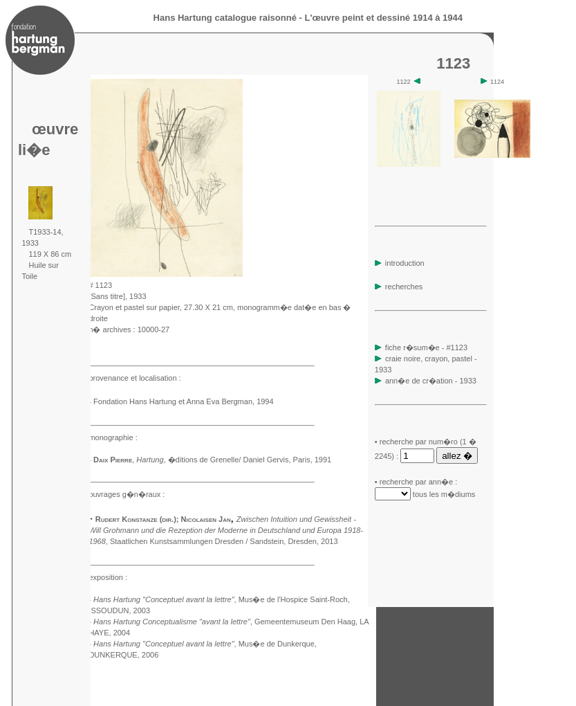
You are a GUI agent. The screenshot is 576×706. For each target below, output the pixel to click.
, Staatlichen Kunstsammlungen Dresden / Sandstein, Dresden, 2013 (226, 530)
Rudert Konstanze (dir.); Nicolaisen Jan (163, 519)
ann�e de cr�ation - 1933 (430, 381)
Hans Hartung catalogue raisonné (225, 17)
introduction (400, 263)
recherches (398, 286)
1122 (409, 81)
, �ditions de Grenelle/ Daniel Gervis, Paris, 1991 (233, 459)
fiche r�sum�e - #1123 (425, 347)
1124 (493, 81)
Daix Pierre (112, 459)
